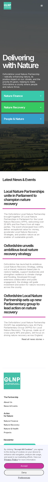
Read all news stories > (33, 339)
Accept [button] (24, 466)
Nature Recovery (11, 425)
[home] (8, 5)
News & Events (11, 406)
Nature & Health (11, 428)
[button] (42, 6)
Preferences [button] (24, 477)
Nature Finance (11, 421)
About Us (8, 402)
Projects (7, 432)
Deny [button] (24, 472)
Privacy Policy (11, 459)
